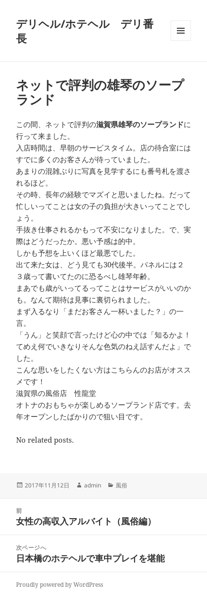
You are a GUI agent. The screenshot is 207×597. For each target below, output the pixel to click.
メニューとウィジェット (181, 40)
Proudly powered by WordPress (59, 584)
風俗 (121, 485)
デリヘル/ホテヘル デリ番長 (85, 30)
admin (92, 485)
